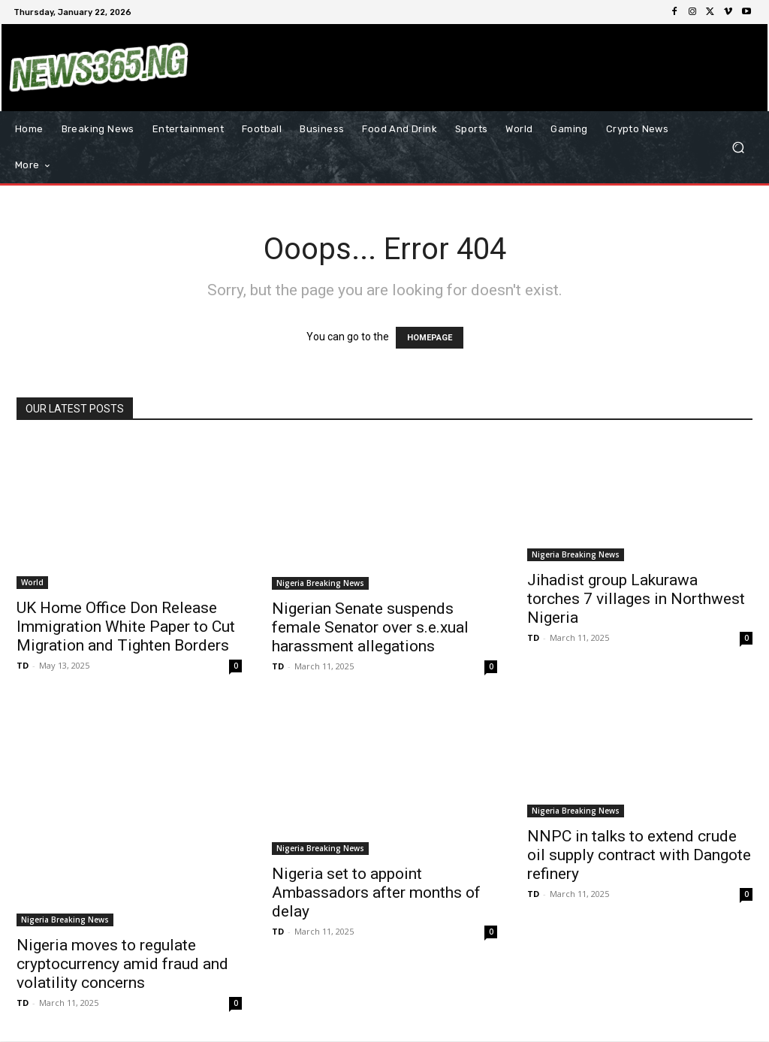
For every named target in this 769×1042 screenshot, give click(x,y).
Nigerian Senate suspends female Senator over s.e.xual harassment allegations (370, 627)
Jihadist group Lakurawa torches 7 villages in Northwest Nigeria (636, 599)
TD (23, 665)
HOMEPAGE (429, 338)
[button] (737, 147)
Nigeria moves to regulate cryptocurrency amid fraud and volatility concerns (122, 964)
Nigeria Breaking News (320, 583)
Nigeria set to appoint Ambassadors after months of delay (376, 892)
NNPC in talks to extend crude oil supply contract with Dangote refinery (639, 855)
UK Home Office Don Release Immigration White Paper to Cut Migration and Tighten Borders (126, 626)
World (32, 582)
